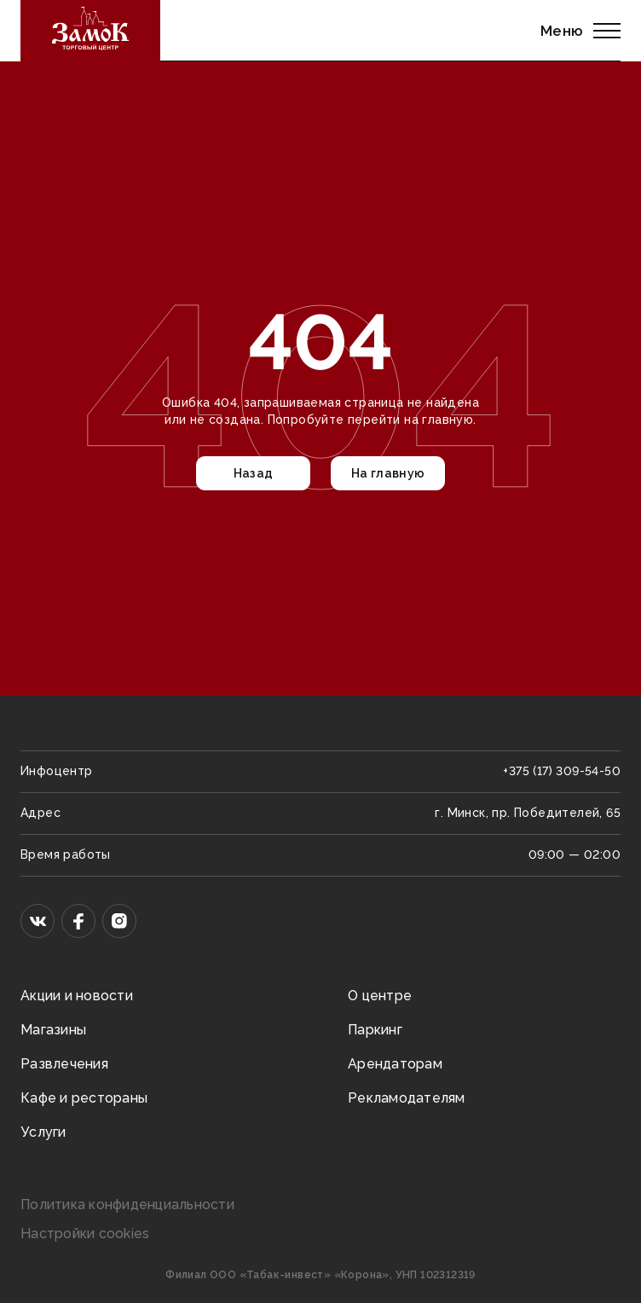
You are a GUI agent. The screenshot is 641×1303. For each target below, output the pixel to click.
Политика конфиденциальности (127, 1204)
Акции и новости (76, 995)
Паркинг (375, 1030)
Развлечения (64, 1064)
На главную (388, 473)
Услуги (43, 1132)
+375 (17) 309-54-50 (562, 771)
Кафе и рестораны (83, 1098)
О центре (380, 995)
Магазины (53, 1030)
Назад (254, 473)
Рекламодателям (406, 1098)
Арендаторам (395, 1064)
